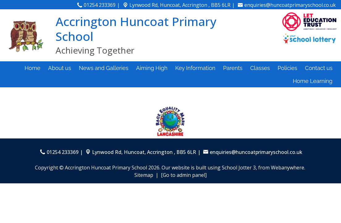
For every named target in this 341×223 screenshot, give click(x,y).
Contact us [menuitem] (318, 68)
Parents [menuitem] (232, 68)
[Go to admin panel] (184, 175)
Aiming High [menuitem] (152, 68)
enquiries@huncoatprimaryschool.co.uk (290, 5)
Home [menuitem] (32, 68)
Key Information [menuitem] (195, 68)
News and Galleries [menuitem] (103, 68)
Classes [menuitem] (260, 68)
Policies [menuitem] (287, 68)
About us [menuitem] (59, 68)
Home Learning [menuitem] (313, 81)
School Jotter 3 (239, 167)
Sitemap (143, 175)
